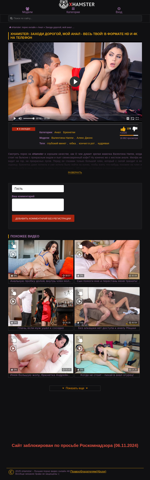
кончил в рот (87, 143)
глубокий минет (56, 143)
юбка (73, 143)
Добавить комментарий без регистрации (43, 218)
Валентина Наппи (62, 137)
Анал (40, 27)
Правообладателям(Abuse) (88, 471)
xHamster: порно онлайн (24, 27)
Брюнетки (69, 132)
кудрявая (103, 143)
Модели (27, 10)
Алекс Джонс (85, 137)
